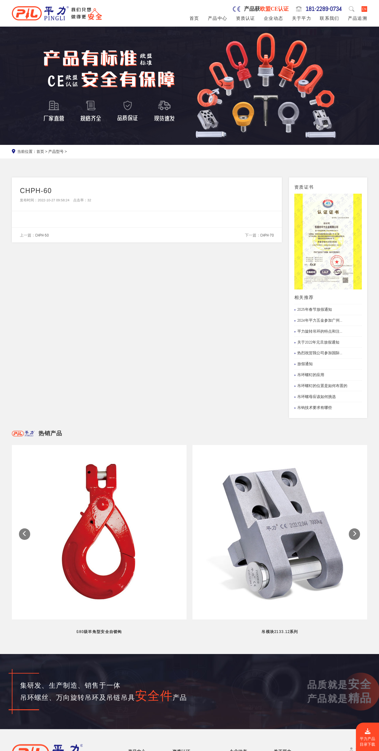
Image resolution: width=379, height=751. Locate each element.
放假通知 (303, 364)
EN (364, 9)
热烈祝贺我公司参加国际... (318, 353)
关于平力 (301, 18)
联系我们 (329, 18)
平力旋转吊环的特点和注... (318, 331)
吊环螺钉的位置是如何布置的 (320, 386)
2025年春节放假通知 (313, 309)
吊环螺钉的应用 (309, 375)
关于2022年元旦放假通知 (316, 342)
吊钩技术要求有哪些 (313, 407)
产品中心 (217, 18)
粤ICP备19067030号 (330, 745)
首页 (194, 18)
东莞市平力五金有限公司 (59, 745)
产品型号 (56, 151)
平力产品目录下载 (367, 737)
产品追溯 (357, 18)
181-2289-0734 (324, 9)
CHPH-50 (42, 235)
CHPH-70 (267, 235)
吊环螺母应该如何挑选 (315, 396)
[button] (24, 494)
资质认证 (245, 18)
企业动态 (273, 18)
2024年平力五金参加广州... (318, 320)
